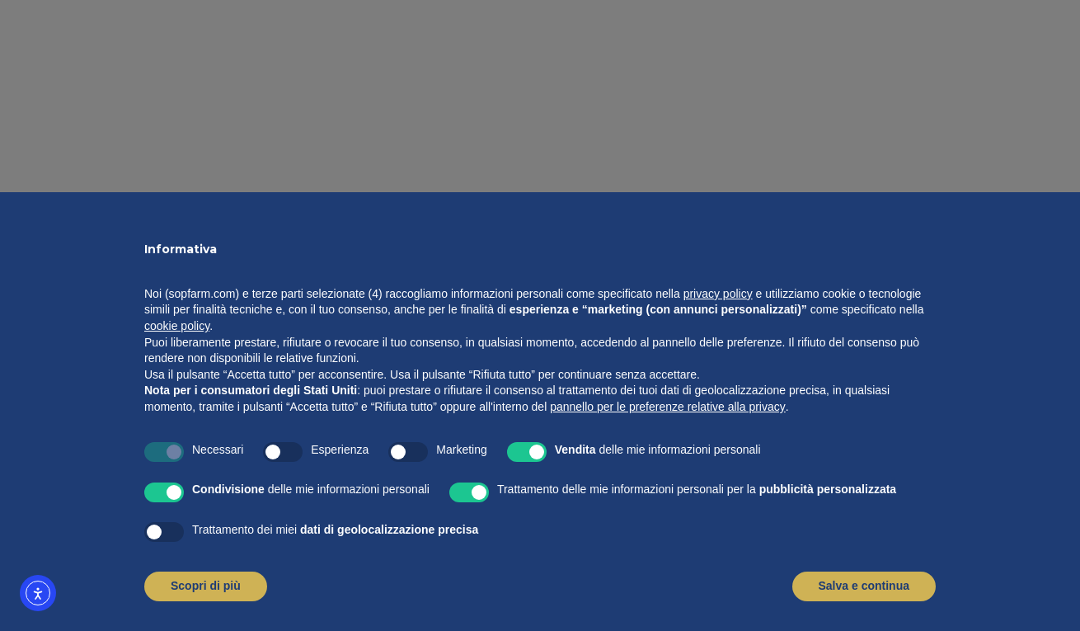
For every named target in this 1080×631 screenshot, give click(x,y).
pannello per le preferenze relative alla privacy (668, 406)
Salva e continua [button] (864, 585)
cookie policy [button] (176, 325)
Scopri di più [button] (206, 585)
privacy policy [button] (718, 293)
